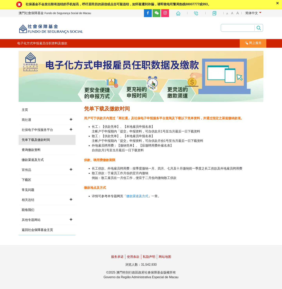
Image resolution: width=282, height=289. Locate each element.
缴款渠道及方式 (137, 196)
